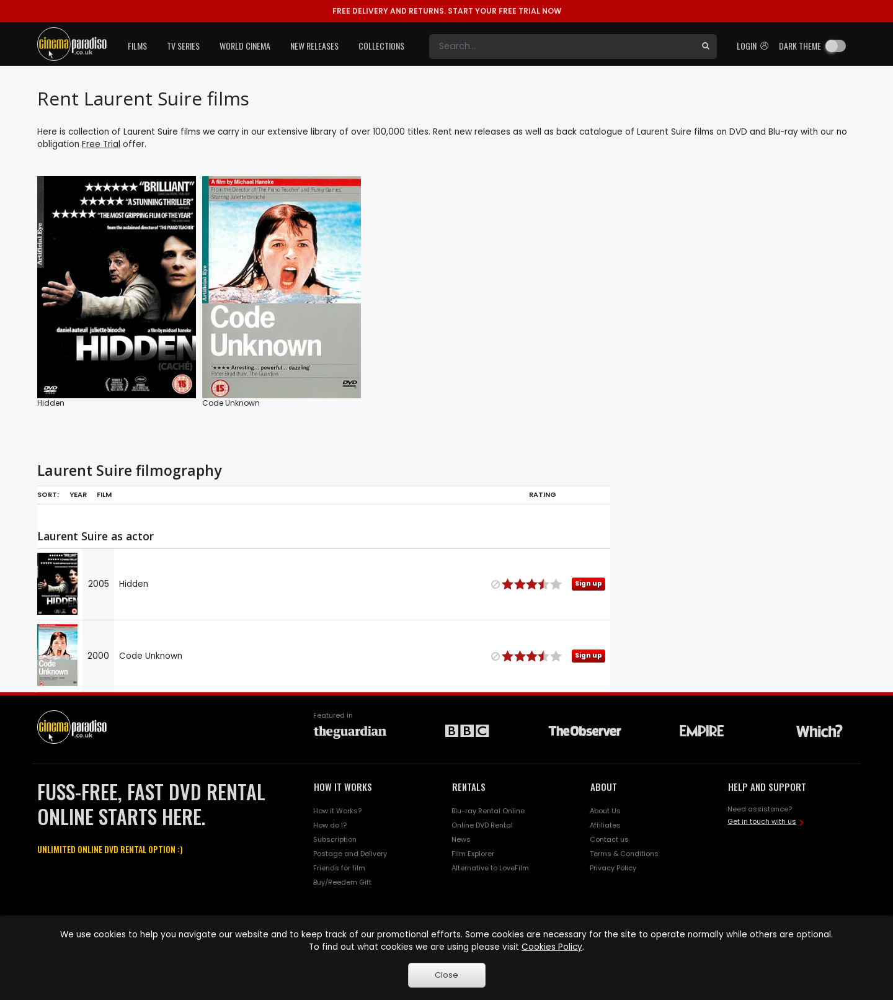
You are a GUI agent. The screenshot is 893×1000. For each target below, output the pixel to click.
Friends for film (339, 868)
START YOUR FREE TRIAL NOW (446, 11)
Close (446, 975)
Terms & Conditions (624, 854)
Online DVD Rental (482, 825)
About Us (605, 811)
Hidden (50, 403)
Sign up (588, 583)
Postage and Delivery (350, 854)
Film (104, 494)
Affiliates (605, 825)
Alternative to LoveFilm (490, 868)
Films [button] (137, 45)
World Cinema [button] (245, 45)
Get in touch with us (761, 821)
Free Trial (101, 144)
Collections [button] (381, 45)
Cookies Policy (552, 947)
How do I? (330, 825)
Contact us (609, 839)
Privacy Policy (613, 868)
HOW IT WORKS (343, 786)
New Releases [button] (314, 45)
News (461, 839)
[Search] (562, 46)
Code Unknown (231, 403)
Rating (542, 494)
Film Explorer (472, 854)
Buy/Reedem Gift (342, 882)
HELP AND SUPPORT (767, 786)
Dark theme (800, 45)
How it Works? (337, 811)
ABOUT (603, 786)
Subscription (335, 839)
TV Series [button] (183, 45)
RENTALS (469, 786)
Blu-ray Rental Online (488, 811)
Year (78, 494)
